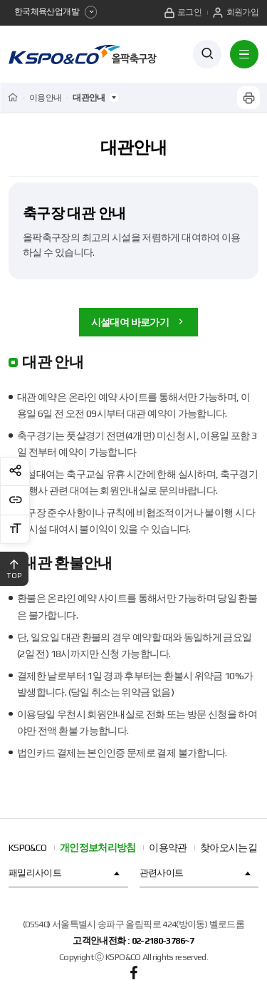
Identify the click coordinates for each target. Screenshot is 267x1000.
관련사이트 (196, 873)
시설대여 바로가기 (138, 322)
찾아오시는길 (228, 847)
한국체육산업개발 (55, 12)
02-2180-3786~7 (163, 941)
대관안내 (133, 147)
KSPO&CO (28, 847)
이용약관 (168, 847)
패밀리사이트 (65, 873)
